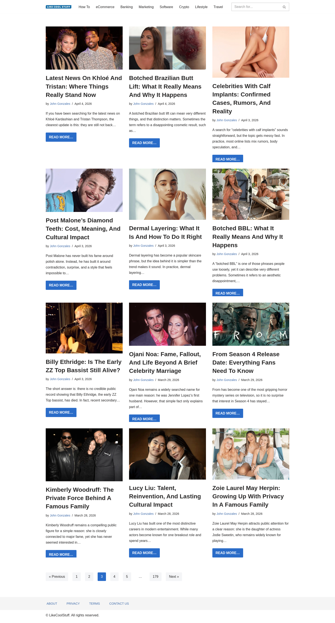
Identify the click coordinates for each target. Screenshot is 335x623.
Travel (218, 7)
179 (156, 577)
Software (166, 7)
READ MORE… (59, 138)
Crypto (184, 7)
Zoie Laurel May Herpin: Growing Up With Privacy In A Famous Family (248, 497)
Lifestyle (201, 7)
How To (84, 7)
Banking (126, 7)
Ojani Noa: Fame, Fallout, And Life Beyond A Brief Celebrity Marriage (165, 363)
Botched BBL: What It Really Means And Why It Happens (247, 236)
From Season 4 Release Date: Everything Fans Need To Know (245, 363)
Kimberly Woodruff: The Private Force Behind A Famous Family (80, 498)
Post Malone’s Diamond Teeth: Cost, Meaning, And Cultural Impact (83, 229)
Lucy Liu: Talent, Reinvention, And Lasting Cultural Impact (165, 497)
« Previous (57, 577)
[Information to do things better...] (58, 7)
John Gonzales (60, 103)
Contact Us (119, 606)
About (52, 606)
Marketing (146, 7)
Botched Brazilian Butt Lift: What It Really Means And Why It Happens (165, 86)
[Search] (255, 7)
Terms (94, 606)
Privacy (73, 606)
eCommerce (105, 7)
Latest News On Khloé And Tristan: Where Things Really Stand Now (84, 86)
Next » (174, 577)
